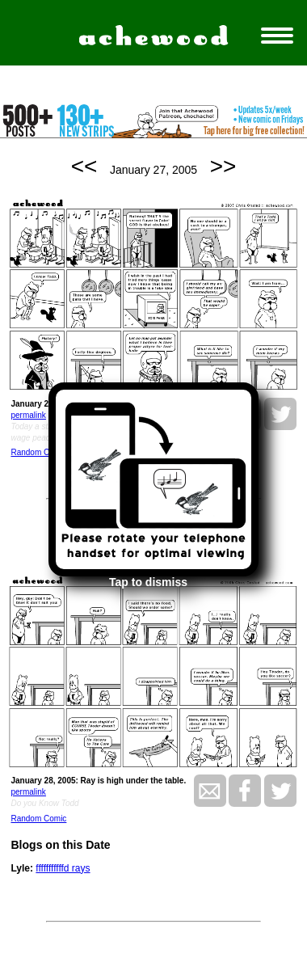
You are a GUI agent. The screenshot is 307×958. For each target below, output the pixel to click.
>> (223, 166)
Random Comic (38, 452)
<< (84, 166)
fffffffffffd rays (63, 868)
